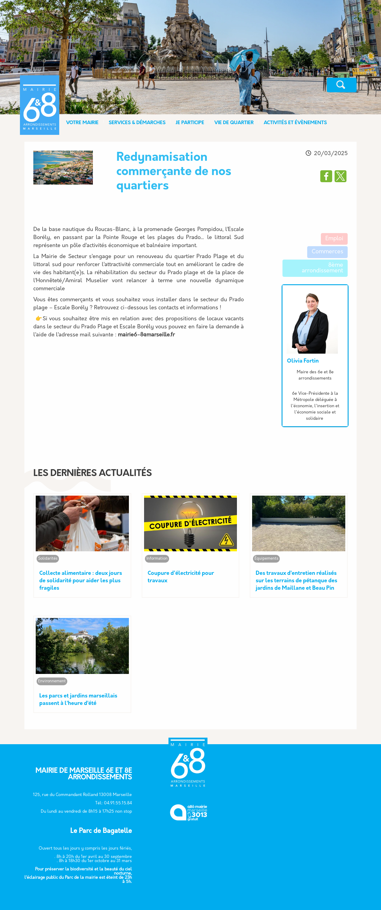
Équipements (266, 558)
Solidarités (47, 558)
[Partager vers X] (340, 176)
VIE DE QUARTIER (234, 123)
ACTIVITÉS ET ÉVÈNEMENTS (295, 123)
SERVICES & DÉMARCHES (137, 123)
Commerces (327, 252)
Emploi (334, 239)
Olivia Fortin (303, 361)
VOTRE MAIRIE (82, 123)
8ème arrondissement (322, 268)
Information (157, 558)
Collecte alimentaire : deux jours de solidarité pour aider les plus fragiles (80, 580)
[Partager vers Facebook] (326, 176)
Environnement (52, 679)
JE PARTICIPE (190, 123)
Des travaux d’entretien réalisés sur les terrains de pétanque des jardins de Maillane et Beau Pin (296, 580)
